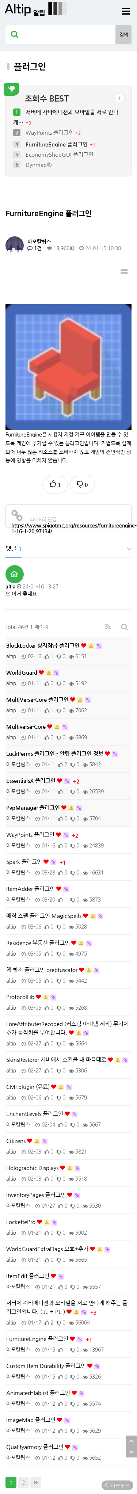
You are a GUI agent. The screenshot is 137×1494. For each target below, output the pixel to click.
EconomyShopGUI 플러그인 (60, 154)
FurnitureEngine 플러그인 (57, 144)
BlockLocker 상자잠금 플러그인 (43, 557)
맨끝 (35, 1394)
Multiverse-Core (26, 639)
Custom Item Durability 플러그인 (46, 1278)
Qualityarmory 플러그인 (35, 1359)
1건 (34, 248)
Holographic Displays (33, 1080)
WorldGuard (22, 585)
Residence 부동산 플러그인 (38, 855)
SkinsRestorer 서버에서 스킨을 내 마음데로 (57, 972)
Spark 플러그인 (24, 774)
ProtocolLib (21, 909)
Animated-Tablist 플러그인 (39, 1305)
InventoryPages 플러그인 (36, 1107)
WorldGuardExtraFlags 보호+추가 (48, 1161)
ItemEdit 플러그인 (28, 1188)
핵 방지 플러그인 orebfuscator (42, 882)
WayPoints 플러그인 (50, 132)
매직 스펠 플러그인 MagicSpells (44, 828)
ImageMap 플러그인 (31, 1332)
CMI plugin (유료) (28, 999)
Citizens (16, 1053)
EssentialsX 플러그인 (31, 693)
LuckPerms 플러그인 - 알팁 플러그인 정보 (55, 666)
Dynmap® (39, 164)
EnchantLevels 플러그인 (35, 1026)
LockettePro (21, 1134)
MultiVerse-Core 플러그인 (38, 612)
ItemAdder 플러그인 (31, 801)
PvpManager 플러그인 (33, 720)
